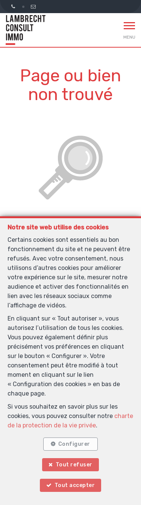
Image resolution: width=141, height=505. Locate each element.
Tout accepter (75, 485)
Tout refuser (74, 465)
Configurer (74, 444)
